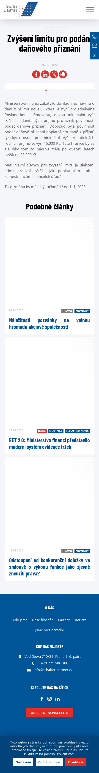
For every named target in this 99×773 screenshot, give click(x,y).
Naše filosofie (42, 620)
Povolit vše (76, 762)
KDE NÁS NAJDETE (49, 646)
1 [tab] (52, 89)
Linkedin (58, 699)
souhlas (69, 742)
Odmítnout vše (49, 762)
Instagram (50, 699)
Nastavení (23, 762)
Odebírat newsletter (49, 713)
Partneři (64, 620)
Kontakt (94, 54)
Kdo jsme (20, 620)
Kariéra (80, 620)
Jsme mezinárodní (49, 630)
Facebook (42, 699)
